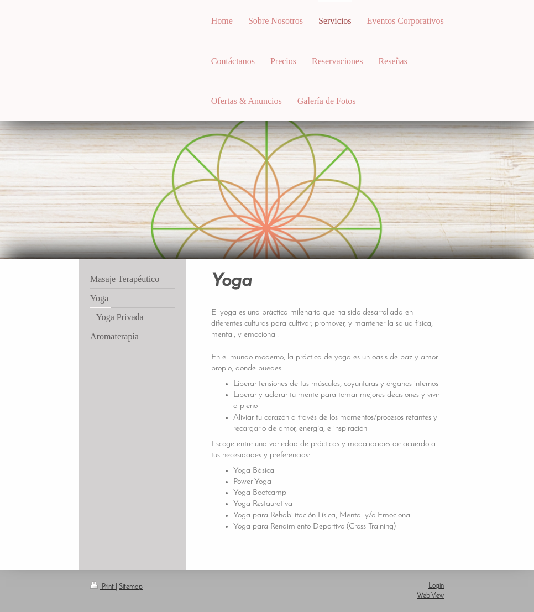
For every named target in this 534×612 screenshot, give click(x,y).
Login (436, 585)
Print (103, 586)
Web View (430, 595)
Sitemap (131, 586)
